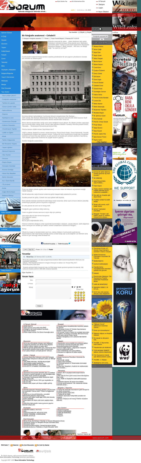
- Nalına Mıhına (6, 110)
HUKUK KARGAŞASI (64, 411)
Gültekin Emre (98, 85)
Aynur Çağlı (97, 49)
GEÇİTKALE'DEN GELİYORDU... (99, 182)
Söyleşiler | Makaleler (8, 69)
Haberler (16, 445)
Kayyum (60, 416)
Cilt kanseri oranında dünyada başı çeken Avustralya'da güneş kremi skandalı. (70, 345)
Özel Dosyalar (6, 88)
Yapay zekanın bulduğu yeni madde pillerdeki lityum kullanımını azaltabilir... (103, 190)
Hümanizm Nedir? (29, 424)
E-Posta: (30, 283)
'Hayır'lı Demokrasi (7, 77)
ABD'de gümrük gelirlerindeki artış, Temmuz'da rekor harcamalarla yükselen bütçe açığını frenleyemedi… (39, 348)
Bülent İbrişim (98, 64)
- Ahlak (3, 136)
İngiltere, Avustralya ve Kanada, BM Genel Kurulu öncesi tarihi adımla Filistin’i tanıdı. (72, 334)
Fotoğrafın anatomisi (35, 38)
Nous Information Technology (24, 460)
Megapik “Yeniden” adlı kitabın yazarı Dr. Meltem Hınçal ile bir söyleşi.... (102, 215)
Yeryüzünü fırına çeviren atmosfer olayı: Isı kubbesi (39, 372)
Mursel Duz (29, 257)
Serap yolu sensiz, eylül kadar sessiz (101, 205)
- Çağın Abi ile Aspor (8, 192)
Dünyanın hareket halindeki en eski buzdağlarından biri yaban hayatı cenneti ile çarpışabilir (38, 374)
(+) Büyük (81, 32)
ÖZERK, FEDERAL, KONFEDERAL (35, 414)
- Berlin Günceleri (7, 177)
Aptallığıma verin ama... (101, 363)
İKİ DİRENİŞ (98, 178)
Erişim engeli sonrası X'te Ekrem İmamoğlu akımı (39, 332)
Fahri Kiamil (97, 186)
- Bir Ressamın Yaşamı (9, 144)
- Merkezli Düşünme (8, 151)
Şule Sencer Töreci (100, 137)
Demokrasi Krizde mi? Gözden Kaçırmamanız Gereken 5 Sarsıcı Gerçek (71, 329)
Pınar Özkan (98, 125)
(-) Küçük (88, 32)
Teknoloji (4, 62)
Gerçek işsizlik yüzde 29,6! (66, 392)
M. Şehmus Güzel (99, 116)
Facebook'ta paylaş (48, 244)
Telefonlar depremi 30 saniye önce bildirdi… (71, 381)
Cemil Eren (97, 67)
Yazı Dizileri (5, 92)
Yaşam (3, 47)
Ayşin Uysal (97, 55)
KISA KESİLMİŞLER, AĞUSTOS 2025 (35, 412)
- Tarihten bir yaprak (8, 103)
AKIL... (26, 411)
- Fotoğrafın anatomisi (8, 99)
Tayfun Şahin (98, 140)
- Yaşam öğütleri (6, 147)
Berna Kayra (98, 61)
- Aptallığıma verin (7, 118)
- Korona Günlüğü (7, 169)
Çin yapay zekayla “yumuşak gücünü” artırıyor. (38, 351)
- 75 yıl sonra (5, 184)
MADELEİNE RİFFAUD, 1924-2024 (34, 364)
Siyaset (3, 40)
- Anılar (3, 188)
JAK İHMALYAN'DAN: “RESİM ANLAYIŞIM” (37, 361)
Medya (3, 84)
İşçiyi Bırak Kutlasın (30, 330)
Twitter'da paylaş (64, 244)
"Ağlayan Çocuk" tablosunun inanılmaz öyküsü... (101, 325)
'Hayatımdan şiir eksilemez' (102, 347)
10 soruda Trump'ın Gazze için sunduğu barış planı (73, 332)
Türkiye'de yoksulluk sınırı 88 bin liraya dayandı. (38, 344)
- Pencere (4, 158)
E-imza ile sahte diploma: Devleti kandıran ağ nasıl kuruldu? (102, 173)
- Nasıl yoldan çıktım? (8, 95)
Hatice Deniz (98, 94)
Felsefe (3, 55)
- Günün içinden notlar (8, 107)
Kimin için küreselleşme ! (102, 330)
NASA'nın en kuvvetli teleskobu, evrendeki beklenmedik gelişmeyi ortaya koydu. (36, 394)
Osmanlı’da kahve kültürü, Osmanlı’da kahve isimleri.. (40, 425)
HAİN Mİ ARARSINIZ (64, 412)
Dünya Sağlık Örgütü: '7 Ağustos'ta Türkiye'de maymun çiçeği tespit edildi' (71, 348)
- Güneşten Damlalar (8, 166)
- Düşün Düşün (6, 162)
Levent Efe (97, 100)
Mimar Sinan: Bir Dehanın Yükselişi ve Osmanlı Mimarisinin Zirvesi (44, 421)
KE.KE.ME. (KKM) (63, 360)
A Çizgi (3, 36)
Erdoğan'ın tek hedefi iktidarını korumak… (36, 329)
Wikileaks (4, 81)
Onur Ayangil (98, 119)
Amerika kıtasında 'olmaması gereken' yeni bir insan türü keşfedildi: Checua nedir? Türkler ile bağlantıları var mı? (38, 391)
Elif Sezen (97, 76)
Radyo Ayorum (6, 270)
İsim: (31, 280)
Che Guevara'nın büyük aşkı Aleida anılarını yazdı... (103, 356)
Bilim (3, 66)
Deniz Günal (98, 73)
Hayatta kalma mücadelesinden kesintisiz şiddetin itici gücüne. (102, 268)
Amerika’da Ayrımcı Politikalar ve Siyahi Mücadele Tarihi (41, 427)
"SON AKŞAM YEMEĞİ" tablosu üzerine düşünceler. (103, 351)
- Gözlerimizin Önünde (8, 121)
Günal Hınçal (98, 88)
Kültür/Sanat (5, 51)
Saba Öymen (98, 128)
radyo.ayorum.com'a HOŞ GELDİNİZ (35, 327)
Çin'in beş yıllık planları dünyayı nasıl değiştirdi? (38, 343)
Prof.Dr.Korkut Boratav (101, 97)
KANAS (60, 414)
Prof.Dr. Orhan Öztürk (101, 122)
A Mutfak (4, 229)
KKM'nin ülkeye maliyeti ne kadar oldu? (36, 346)
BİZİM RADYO (28, 326)
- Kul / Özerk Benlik (7, 181)
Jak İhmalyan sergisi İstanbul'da (33, 363)
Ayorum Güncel (6, 32)
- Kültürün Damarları (8, 125)
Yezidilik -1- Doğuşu (100, 360)
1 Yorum (46, 38)
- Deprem (4, 114)
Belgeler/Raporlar (7, 73)
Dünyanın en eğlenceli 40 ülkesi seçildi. (70, 352)
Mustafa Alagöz (99, 113)
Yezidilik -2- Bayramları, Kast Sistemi (101, 343)
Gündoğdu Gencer (100, 91)
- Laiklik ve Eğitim (7, 132)
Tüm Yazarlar (102, 142)
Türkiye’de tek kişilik (64, 394)
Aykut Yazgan (98, 58)
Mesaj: (31, 287)
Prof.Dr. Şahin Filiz (100, 134)
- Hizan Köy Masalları (8, 173)
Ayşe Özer (97, 52)
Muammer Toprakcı (100, 110)
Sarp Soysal (98, 131)
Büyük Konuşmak (63, 409)
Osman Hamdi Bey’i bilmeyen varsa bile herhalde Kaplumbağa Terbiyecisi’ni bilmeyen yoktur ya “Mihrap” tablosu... (39, 358)
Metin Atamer (98, 104)
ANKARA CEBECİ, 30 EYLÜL (33, 409)
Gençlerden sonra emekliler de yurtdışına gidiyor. (73, 343)
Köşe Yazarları (6, 212)
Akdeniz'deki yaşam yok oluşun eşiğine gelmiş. (38, 383)
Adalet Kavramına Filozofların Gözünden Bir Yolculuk (102, 256)
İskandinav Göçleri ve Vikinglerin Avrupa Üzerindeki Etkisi (41, 422)
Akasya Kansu (98, 46)
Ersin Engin (97, 79)
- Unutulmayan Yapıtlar (9, 129)
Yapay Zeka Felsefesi (64, 361)
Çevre (3, 58)
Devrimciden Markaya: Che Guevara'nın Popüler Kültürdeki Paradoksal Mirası (103, 279)
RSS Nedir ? (5, 445)
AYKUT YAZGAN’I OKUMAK (100, 210)
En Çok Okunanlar (28, 445)
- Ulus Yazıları (6, 155)
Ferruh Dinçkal (59, 38)
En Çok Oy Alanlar (43, 445)
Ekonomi (4, 44)
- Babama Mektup (7, 195)
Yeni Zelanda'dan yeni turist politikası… (70, 351)
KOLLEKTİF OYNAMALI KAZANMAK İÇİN (37, 366)
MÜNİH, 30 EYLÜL (29, 416)
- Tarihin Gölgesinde (8, 140)
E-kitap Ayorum (6, 246)
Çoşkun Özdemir (99, 70)
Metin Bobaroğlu (99, 107)
